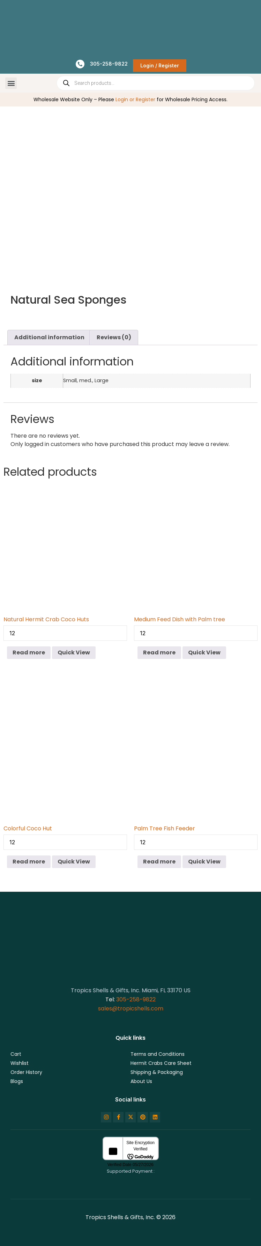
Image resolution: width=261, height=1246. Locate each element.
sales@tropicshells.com (130, 1008)
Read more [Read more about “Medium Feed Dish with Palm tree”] (159, 652)
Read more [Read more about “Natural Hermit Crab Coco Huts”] (29, 652)
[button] (11, 83)
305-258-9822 (136, 999)
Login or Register (135, 99)
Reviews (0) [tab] (114, 337)
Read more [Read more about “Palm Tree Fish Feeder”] (159, 862)
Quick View (74, 652)
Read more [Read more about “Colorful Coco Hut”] (29, 862)
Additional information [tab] (49, 337)
